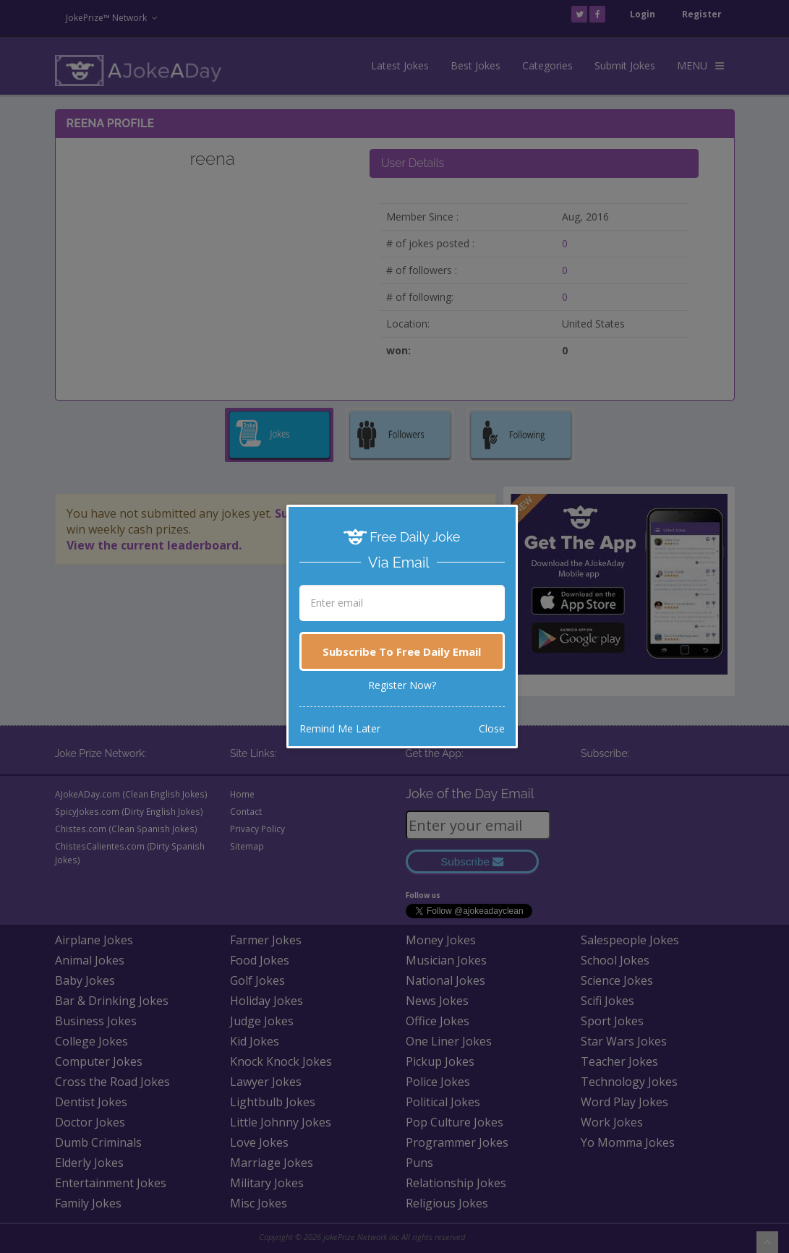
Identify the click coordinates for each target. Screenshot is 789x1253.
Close (492, 728)
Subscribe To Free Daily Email (402, 651)
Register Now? (402, 685)
